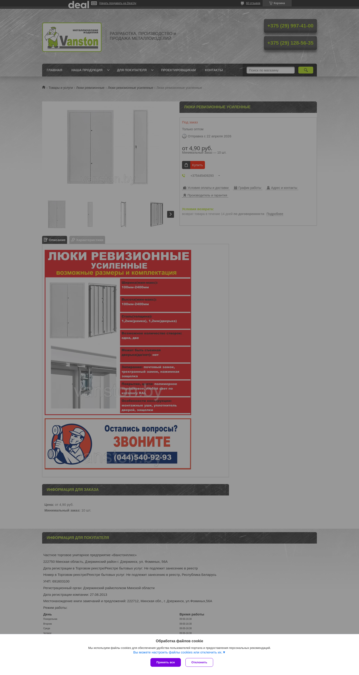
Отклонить (199, 662)
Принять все (165, 662)
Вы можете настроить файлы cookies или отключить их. (177, 652)
